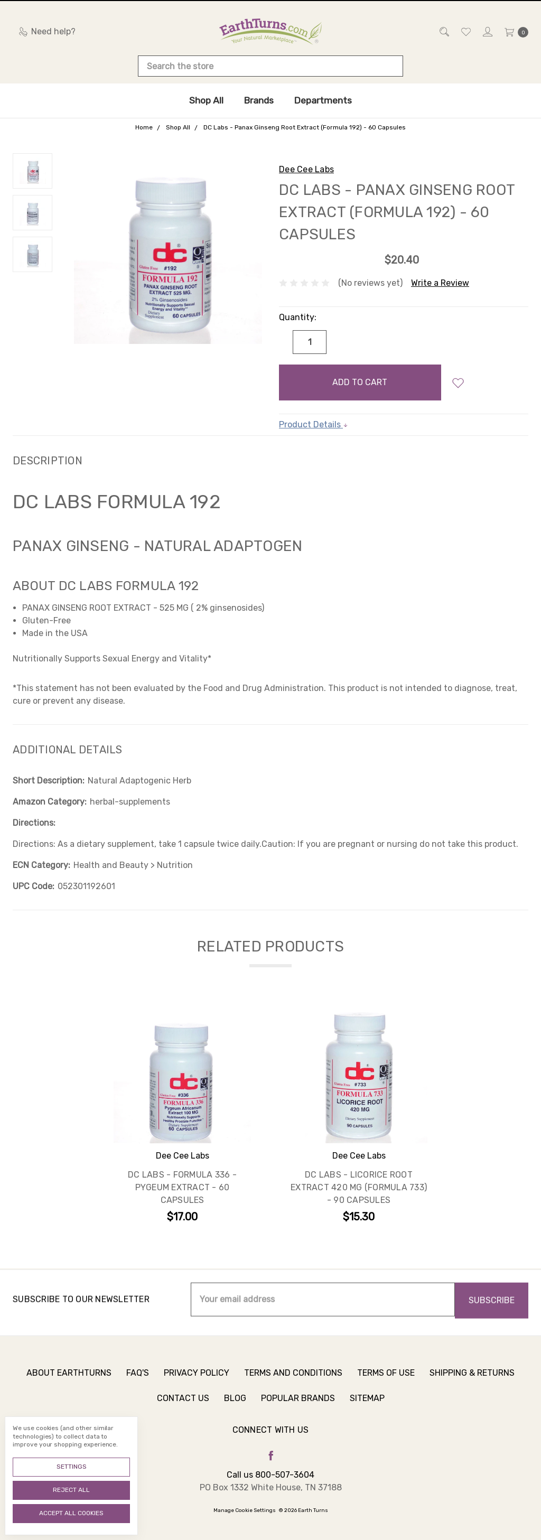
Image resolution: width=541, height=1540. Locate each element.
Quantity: (297, 317)
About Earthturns (68, 1381)
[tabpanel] (182, 1116)
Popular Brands (298, 1406)
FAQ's (137, 1381)
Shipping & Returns (472, 1381)
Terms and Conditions (293, 1381)
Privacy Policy (196, 1381)
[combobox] (270, 66)
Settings (72, 1466)
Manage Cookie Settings (244, 1510)
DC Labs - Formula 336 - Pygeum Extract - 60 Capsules (182, 1188)
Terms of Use (386, 1381)
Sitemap (367, 1406)
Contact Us (183, 1406)
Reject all (71, 1490)
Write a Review (440, 283)
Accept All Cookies (71, 1513)
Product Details (313, 424)
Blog (235, 1406)
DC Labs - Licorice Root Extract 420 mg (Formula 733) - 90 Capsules (359, 1188)
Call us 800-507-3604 (270, 1475)
